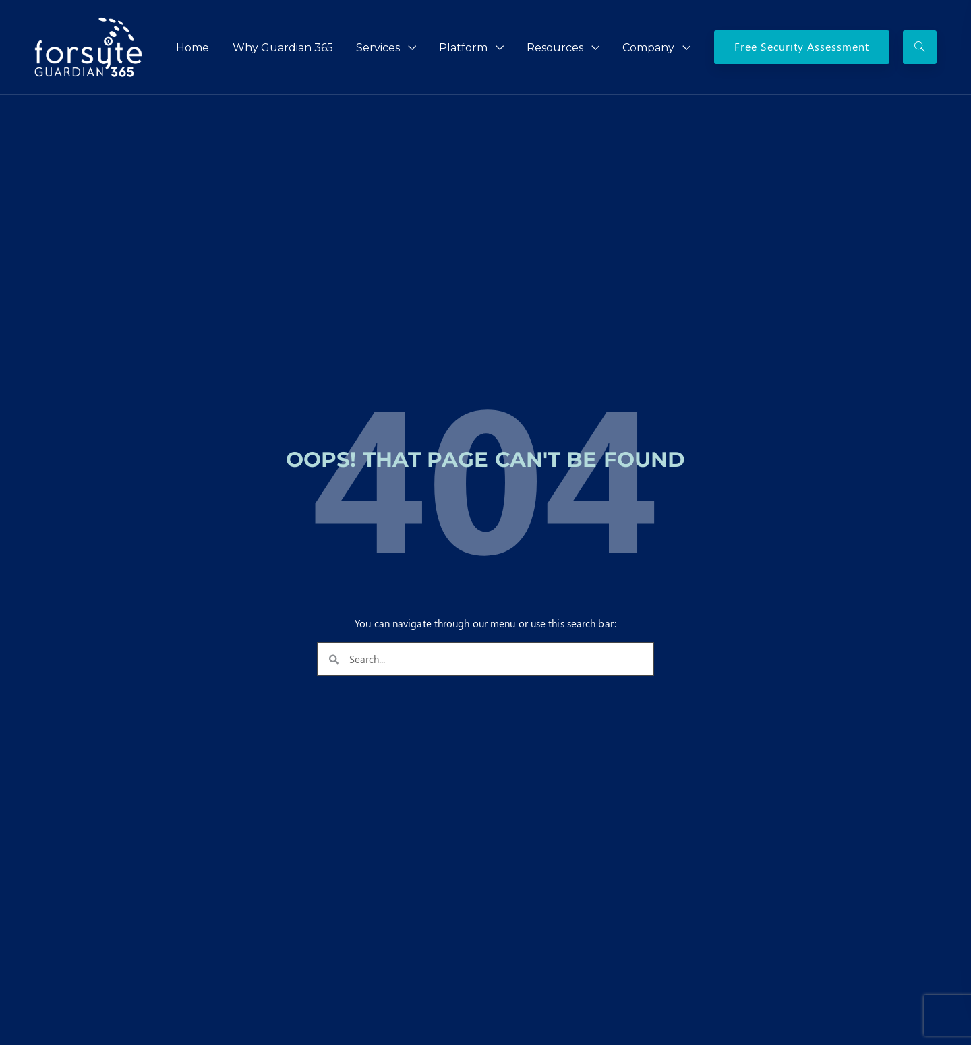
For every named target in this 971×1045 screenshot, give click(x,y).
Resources (555, 47)
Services (378, 47)
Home (192, 47)
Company (648, 47)
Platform (463, 47)
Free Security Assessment (801, 46)
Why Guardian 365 (283, 47)
